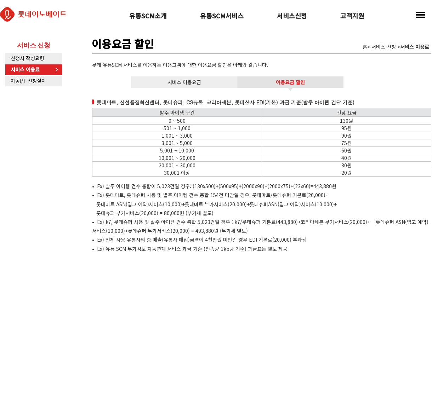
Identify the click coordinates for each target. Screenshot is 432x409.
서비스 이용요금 (184, 82)
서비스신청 (292, 16)
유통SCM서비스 (222, 16)
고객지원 (352, 16)
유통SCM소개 (148, 16)
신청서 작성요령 (27, 58)
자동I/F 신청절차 (28, 80)
